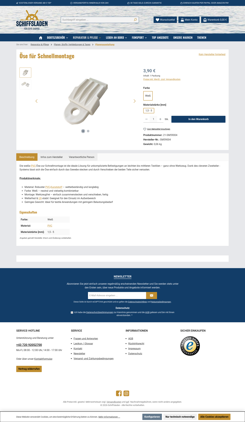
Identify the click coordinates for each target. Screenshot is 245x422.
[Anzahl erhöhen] (160, 119)
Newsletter (79, 353)
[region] (78, 101)
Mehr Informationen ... (109, 417)
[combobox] (96, 20)
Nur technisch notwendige (180, 416)
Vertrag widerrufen (29, 368)
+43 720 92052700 (29, 345)
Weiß (148, 95)
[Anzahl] (153, 119)
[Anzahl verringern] (146, 119)
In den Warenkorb (198, 119)
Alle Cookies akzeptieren (214, 416)
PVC (33, 165)
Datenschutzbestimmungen (99, 312)
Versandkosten (114, 402)
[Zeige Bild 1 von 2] (83, 131)
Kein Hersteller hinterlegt (212, 54)
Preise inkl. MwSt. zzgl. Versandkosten (161, 79)
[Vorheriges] (36, 101)
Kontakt (78, 348)
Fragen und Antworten (86, 338)
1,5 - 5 (148, 110)
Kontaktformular (43, 358)
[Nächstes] (134, 101)
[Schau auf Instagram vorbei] (126, 393)
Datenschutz (135, 353)
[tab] (27, 157)
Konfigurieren (152, 416)
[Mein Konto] (189, 20)
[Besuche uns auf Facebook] (118, 393)
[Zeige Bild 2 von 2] (88, 131)
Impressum (134, 348)
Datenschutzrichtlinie (137, 302)
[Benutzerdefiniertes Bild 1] (190, 346)
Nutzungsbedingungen (161, 302)
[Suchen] (135, 20)
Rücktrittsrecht (136, 343)
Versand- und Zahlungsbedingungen (94, 358)
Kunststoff (56, 187)
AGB (147, 312)
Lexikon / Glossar (83, 343)
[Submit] (151, 295)
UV (40, 198)
